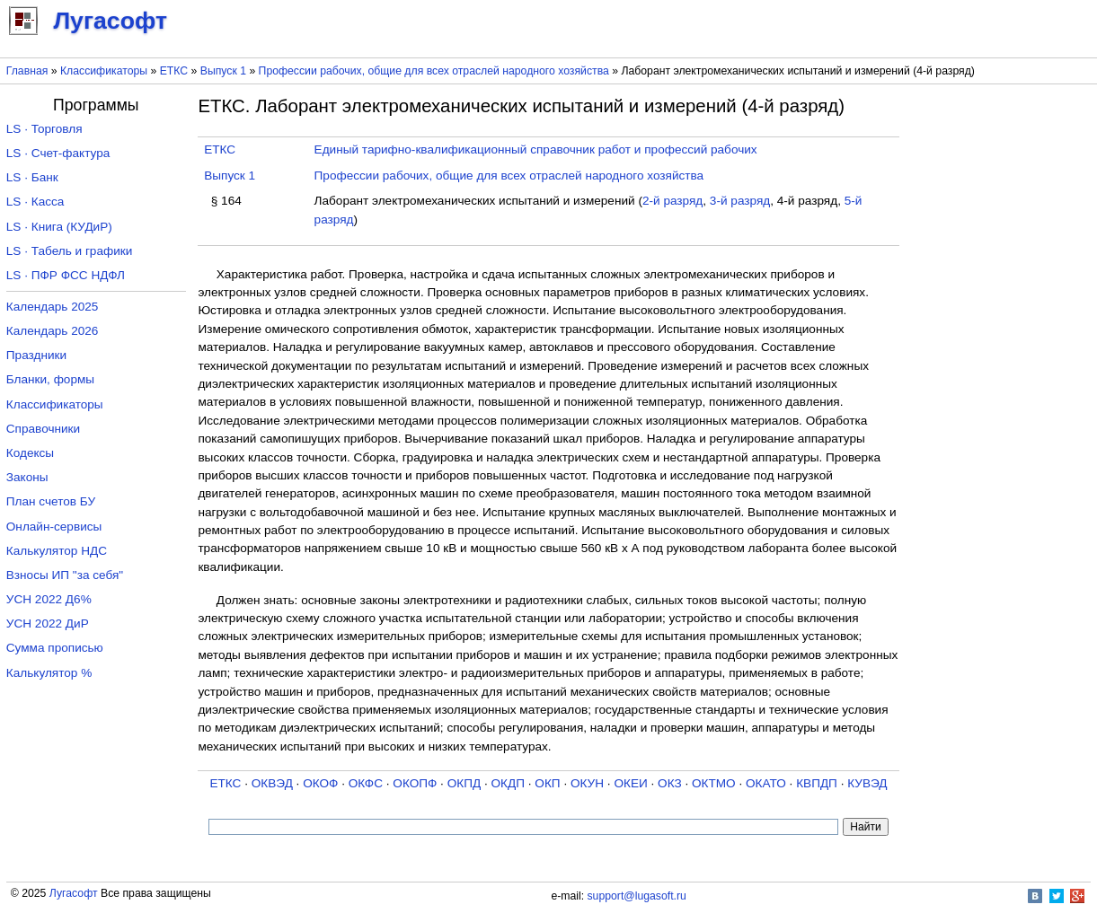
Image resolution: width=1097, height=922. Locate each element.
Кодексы (30, 453)
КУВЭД (867, 783)
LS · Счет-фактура (58, 153)
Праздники (36, 355)
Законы (27, 477)
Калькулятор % (49, 673)
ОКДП (508, 783)
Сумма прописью (54, 647)
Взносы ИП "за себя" (64, 575)
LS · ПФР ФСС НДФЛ (65, 275)
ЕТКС (174, 71)
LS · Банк (32, 177)
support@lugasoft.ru (637, 896)
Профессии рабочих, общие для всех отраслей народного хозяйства (434, 71)
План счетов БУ (50, 501)
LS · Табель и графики (69, 251)
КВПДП (816, 783)
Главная (27, 71)
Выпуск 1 (223, 71)
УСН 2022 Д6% (49, 599)
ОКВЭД (272, 783)
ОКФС (366, 783)
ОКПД (464, 783)
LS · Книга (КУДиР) (59, 226)
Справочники (43, 428)
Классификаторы (103, 71)
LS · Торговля (44, 129)
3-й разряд (740, 200)
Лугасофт (73, 893)
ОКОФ (320, 783)
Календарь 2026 (52, 331)
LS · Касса (35, 201)
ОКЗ (670, 783)
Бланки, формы (50, 379)
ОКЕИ (630, 783)
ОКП (547, 783)
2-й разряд (672, 200)
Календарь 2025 (52, 306)
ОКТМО (714, 783)
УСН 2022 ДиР (47, 623)
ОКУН (587, 783)
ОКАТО (766, 783)
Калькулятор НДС (56, 551)
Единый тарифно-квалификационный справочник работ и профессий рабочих (535, 149)
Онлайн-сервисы (54, 526)
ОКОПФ (415, 783)
